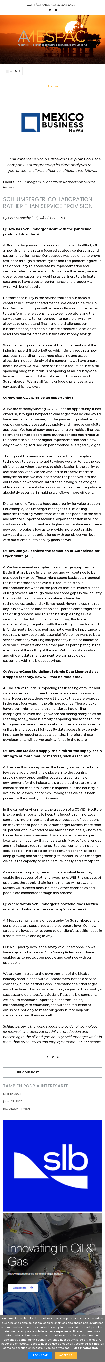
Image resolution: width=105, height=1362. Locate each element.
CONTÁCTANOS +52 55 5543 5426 (51, 5)
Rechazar (40, 1355)
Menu (13, 71)
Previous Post (28, 1072)
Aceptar (66, 1355)
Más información (85, 1347)
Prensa (52, 86)
